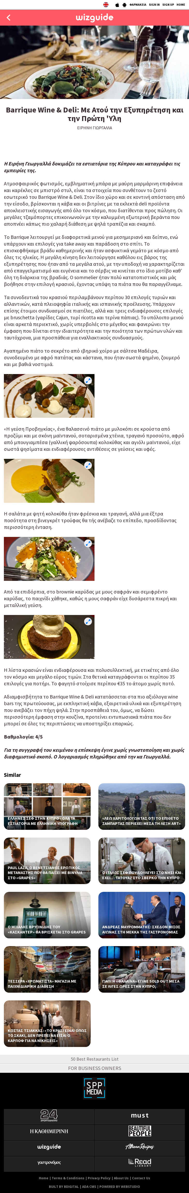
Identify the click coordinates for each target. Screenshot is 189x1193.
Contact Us (141, 1178)
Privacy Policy (99, 1178)
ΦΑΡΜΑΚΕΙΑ (137, 4)
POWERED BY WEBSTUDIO (119, 1186)
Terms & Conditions (68, 1178)
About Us (121, 1178)
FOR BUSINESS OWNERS (94, 1068)
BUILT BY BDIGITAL (64, 1186)
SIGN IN (154, 4)
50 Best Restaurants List (95, 1059)
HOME (181, 4)
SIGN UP (168, 4)
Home (43, 1178)
